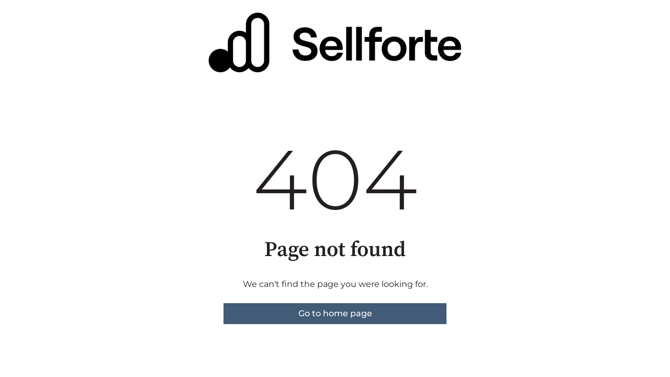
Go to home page (335, 313)
